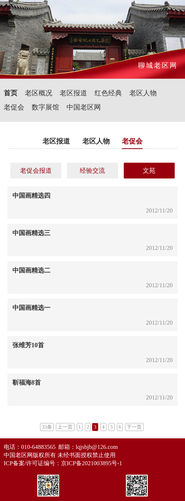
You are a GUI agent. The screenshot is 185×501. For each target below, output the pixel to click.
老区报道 (73, 93)
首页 (10, 93)
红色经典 (108, 93)
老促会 (14, 107)
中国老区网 (84, 107)
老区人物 (143, 93)
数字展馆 (45, 107)
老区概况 (38, 93)
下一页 (134, 427)
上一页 (65, 427)
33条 (47, 427)
